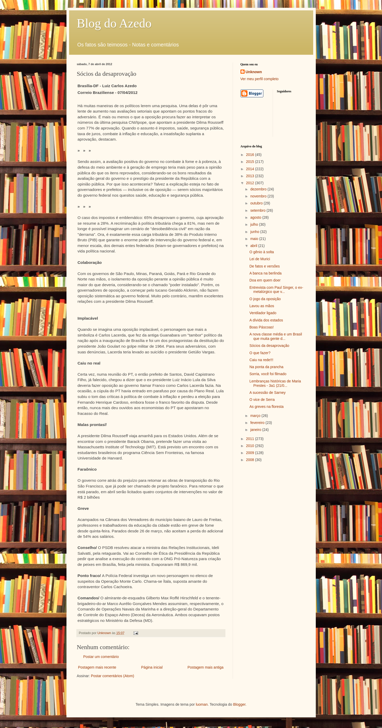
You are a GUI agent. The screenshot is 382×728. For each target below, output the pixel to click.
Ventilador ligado (262, 313)
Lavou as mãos (261, 306)
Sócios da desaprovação (269, 346)
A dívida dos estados (266, 320)
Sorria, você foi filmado (267, 374)
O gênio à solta (261, 252)
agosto (256, 217)
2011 (250, 439)
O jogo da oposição (265, 299)
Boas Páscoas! (261, 327)
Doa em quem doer (264, 280)
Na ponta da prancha (266, 367)
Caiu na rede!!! (261, 360)
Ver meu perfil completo (259, 79)
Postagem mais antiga (205, 667)
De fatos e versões (264, 266)
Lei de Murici (259, 259)
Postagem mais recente (97, 667)
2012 (250, 183)
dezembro (258, 189)
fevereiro (257, 423)
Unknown (254, 72)
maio (254, 239)
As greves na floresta (266, 406)
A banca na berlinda (265, 273)
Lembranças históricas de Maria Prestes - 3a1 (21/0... (275, 383)
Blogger (239, 704)
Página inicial (152, 667)
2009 (250, 453)
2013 (250, 176)
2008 (250, 460)
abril (254, 246)
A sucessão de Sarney (267, 392)
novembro (258, 196)
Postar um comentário (101, 657)
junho (255, 232)
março (256, 416)
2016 (250, 155)
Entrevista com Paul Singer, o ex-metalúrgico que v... (276, 289)
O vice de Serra (261, 399)
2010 (250, 446)
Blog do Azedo (114, 23)
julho (254, 224)
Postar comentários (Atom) (112, 676)
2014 (250, 169)
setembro (258, 210)
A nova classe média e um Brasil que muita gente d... (275, 336)
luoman (202, 704)
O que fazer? (259, 353)
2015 (250, 162)
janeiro (256, 430)
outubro (257, 203)
